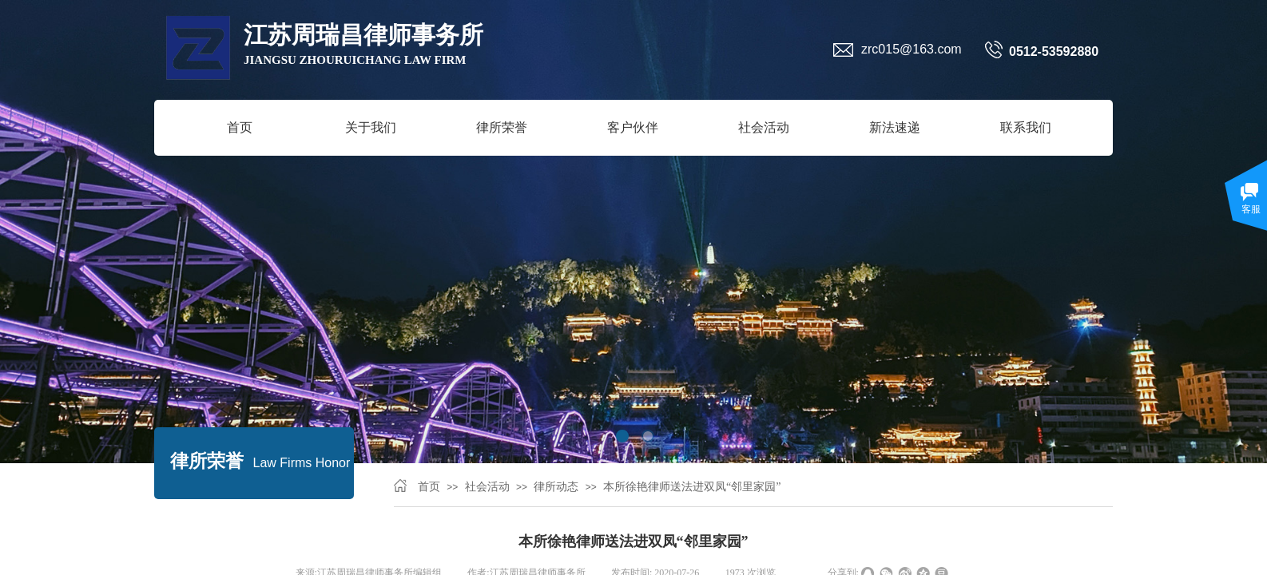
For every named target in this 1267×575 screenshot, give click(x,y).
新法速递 (894, 127)
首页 (239, 127)
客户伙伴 (632, 127)
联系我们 (1025, 127)
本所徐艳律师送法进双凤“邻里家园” (691, 487)
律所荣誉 (501, 127)
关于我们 (370, 127)
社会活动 (763, 127)
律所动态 (556, 487)
